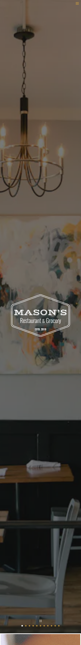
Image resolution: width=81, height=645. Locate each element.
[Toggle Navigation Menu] (77, 3)
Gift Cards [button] (40, 641)
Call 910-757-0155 (40, 628)
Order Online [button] (40, 635)
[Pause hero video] (40, 620)
